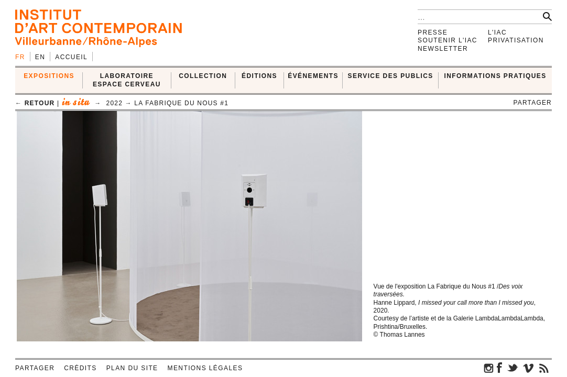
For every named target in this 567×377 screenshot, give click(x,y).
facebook (499, 367)
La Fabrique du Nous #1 (181, 103)
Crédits (80, 368)
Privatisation (516, 40)
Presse (433, 32)
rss (544, 367)
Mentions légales (205, 368)
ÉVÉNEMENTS (313, 76)
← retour (34, 103)
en (40, 57)
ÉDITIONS (259, 76)
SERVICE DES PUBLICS (390, 76)
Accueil (71, 57)
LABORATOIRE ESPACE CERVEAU (127, 79)
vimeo (528, 367)
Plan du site (132, 368)
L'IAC (497, 32)
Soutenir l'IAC (447, 40)
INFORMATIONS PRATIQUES (495, 76)
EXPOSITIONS (49, 76)
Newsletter (443, 48)
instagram (489, 367)
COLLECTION (203, 76)
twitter (512, 367)
